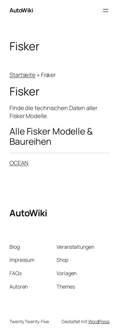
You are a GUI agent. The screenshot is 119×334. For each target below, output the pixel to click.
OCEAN (19, 163)
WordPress (98, 321)
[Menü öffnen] (105, 10)
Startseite (23, 75)
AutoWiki (21, 10)
